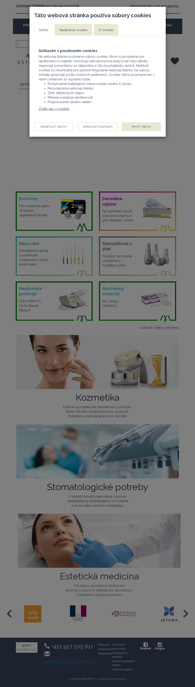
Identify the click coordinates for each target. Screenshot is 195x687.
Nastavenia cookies (73, 30)
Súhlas (43, 30)
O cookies (106, 30)
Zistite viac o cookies (54, 109)
